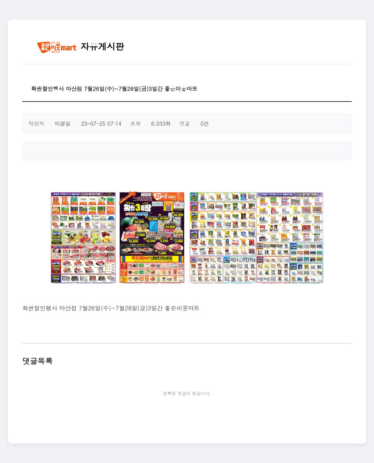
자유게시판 (80, 46)
